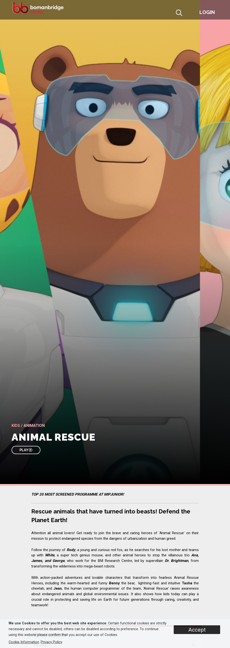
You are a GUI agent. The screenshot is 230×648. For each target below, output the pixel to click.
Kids (16, 425)
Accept (197, 630)
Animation (34, 425)
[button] (191, 13)
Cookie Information (24, 642)
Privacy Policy (51, 642)
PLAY (25, 450)
